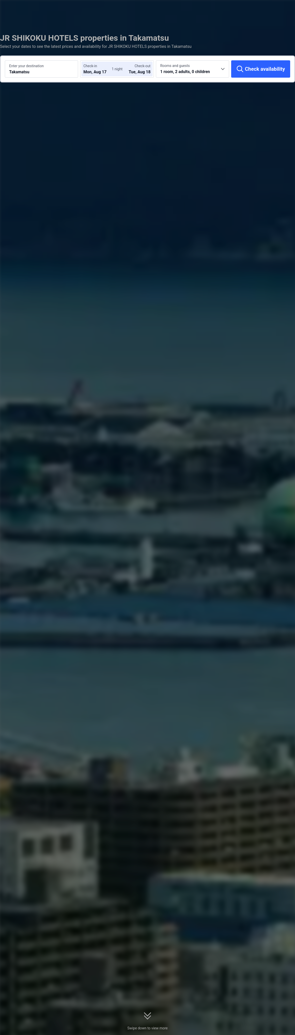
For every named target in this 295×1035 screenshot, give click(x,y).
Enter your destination (26, 66)
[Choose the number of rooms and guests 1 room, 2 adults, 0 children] (192, 69)
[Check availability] (260, 69)
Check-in (90, 66)
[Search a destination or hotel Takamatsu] (41, 69)
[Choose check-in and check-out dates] (98, 69)
